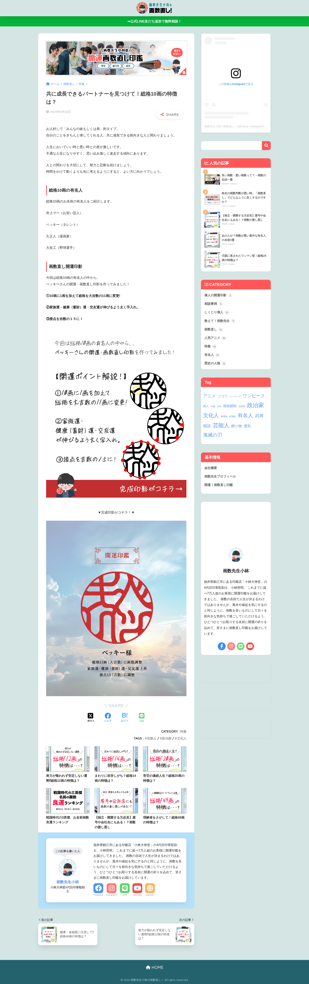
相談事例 (214, 304)
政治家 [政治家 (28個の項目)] (255, 408)
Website (150, 895)
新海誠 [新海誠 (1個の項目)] (232, 419)
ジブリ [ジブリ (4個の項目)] (223, 399)
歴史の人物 (215, 366)
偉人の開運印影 (219, 295)
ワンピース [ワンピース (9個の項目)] (254, 398)
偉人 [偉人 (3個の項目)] (206, 408)
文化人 (181, 738)
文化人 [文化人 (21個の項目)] (211, 418)
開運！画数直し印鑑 (219, 488)
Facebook (98, 895)
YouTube (137, 895)
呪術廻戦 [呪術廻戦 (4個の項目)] (230, 409)
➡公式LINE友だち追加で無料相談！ (154, 21)
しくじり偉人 (217, 313)
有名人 (212, 357)
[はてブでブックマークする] (124, 718)
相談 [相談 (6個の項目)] (207, 428)
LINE (125, 895)
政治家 (166, 738)
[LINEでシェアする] (141, 718)
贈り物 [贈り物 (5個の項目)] (236, 429)
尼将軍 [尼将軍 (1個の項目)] (242, 409)
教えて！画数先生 (220, 322)
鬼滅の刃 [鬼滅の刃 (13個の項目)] (212, 437)
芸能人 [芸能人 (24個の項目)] (221, 428)
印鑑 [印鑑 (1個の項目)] (213, 409)
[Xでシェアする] (90, 718)
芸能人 (151, 738)
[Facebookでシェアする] (107, 718)
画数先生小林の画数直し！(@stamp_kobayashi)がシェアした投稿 (245, 126)
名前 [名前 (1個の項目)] (219, 409)
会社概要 (211, 471)
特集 (183, 731)
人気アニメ (215, 339)
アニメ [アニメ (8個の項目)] (209, 398)
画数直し (214, 330)
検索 (266, 145)
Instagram (111, 895)
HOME (154, 967)
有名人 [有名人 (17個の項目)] (245, 418)
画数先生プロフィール (221, 479)
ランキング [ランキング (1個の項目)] (235, 399)
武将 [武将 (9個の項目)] (259, 418)
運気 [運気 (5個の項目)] (247, 429)
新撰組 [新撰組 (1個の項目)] (224, 419)
